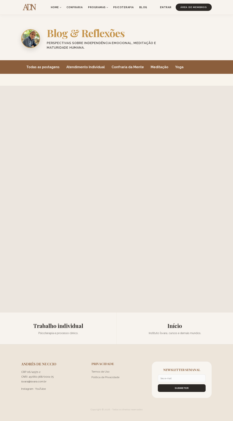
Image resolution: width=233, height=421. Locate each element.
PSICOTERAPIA (123, 7)
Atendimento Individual (85, 67)
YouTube (40, 388)
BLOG (143, 7)
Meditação (159, 67)
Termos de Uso (100, 371)
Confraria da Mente (128, 67)
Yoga (179, 67)
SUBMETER (182, 388)
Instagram (27, 388)
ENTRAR (166, 7)
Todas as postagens (43, 67)
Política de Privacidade (105, 377)
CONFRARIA (74, 7)
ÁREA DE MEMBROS (193, 7)
